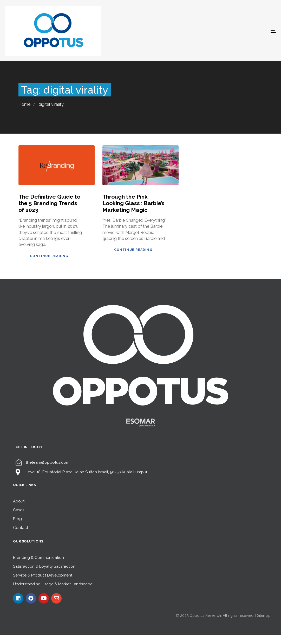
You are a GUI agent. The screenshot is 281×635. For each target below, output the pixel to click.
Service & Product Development (42, 575)
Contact (20, 527)
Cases (18, 510)
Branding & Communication (38, 557)
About (18, 501)
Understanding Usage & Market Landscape (53, 584)
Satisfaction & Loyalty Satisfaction (44, 566)
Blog (17, 518)
